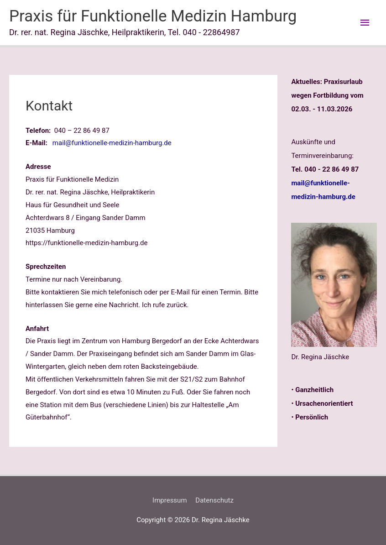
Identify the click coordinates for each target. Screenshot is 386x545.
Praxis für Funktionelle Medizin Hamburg (153, 16)
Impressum (169, 500)
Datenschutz (214, 500)
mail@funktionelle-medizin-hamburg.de (112, 143)
